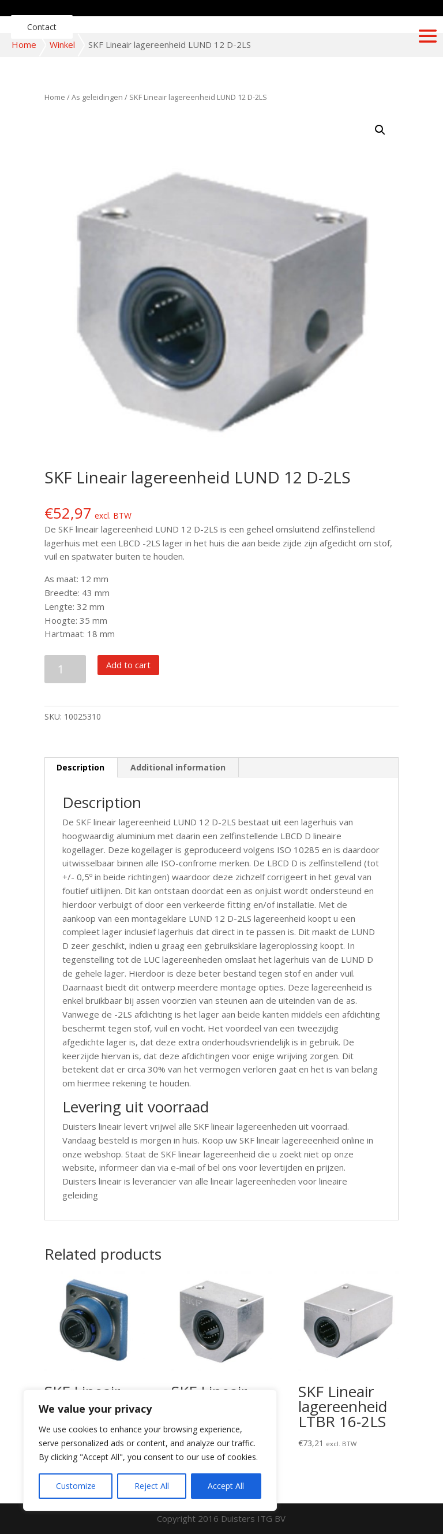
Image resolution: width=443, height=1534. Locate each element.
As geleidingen (97, 97)
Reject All (151, 1485)
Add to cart (128, 665)
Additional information (178, 767)
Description (80, 767)
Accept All (226, 1485)
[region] (150, 1450)
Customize (76, 1485)
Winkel (62, 44)
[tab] (81, 767)
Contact (42, 26)
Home (24, 44)
